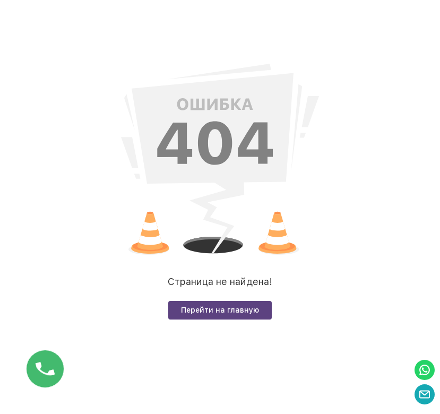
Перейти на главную (220, 310)
